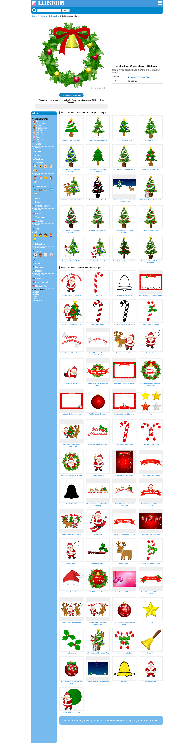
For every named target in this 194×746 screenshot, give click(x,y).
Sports (38, 251)
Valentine (40, 130)
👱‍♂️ (35, 239)
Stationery (40, 248)
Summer (39, 139)
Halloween (40, 126)
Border (36, 292)
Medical (38, 271)
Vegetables (40, 217)
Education (40, 244)
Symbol (44, 282)
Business (39, 267)
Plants (38, 155)
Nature (38, 148)
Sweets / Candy (42, 206)
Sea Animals (41, 186)
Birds (37, 175)
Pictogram (37, 300)
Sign (35, 298)
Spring (39, 137)
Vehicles (39, 221)
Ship (37, 228)
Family (35, 232)
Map (35, 296)
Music (38, 263)
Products (39, 278)
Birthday (39, 132)
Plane (37, 225)
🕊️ (35, 182)
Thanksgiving (41, 128)
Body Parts (40, 275)
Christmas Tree (54, 16)
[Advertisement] (137, 41)
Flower (38, 151)
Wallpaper (37, 294)
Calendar (40, 121)
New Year (40, 135)
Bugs (37, 198)
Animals (39, 163)
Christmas (44, 16)
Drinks (38, 210)
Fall (37, 142)
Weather (39, 159)
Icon (37, 282)
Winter (39, 144)
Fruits (38, 213)
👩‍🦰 (51, 235)
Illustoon (34, 16)
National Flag (41, 286)
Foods (38, 202)
